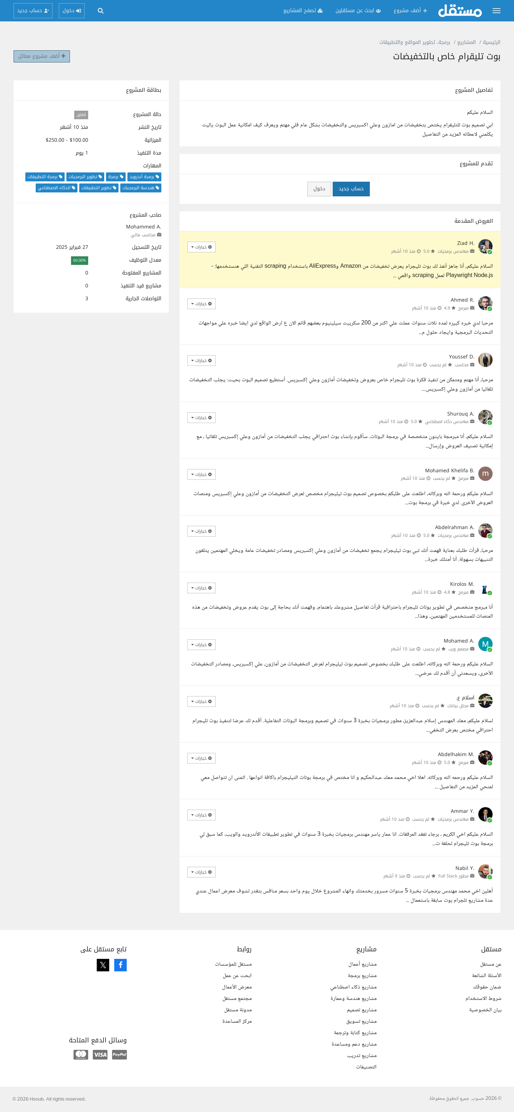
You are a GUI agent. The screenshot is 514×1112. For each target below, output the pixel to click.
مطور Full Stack (453, 876)
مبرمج (463, 308)
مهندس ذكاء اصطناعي (447, 422)
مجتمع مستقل (237, 998)
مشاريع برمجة (362, 976)
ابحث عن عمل (237, 976)
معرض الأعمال (237, 987)
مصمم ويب (458, 649)
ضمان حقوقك (487, 987)
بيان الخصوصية (485, 1010)
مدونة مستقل (238, 1010)
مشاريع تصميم (362, 1010)
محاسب (462, 365)
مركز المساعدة (237, 1021)
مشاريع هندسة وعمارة (354, 998)
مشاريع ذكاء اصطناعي (353, 987)
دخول (319, 188)
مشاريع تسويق (361, 1021)
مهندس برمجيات (453, 251)
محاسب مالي (143, 235)
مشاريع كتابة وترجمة (355, 1033)
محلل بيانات (458, 706)
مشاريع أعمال (362, 964)
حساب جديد (351, 188)
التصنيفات (366, 1067)
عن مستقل (491, 964)
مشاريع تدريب (362, 1056)
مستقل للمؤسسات (233, 964)
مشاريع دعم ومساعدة (354, 1044)
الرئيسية (491, 42)
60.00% (79, 260)
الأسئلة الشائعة (487, 976)
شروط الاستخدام (483, 998)
